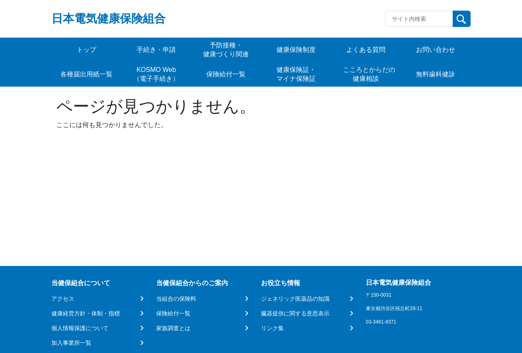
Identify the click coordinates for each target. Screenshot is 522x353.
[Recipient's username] (419, 19)
